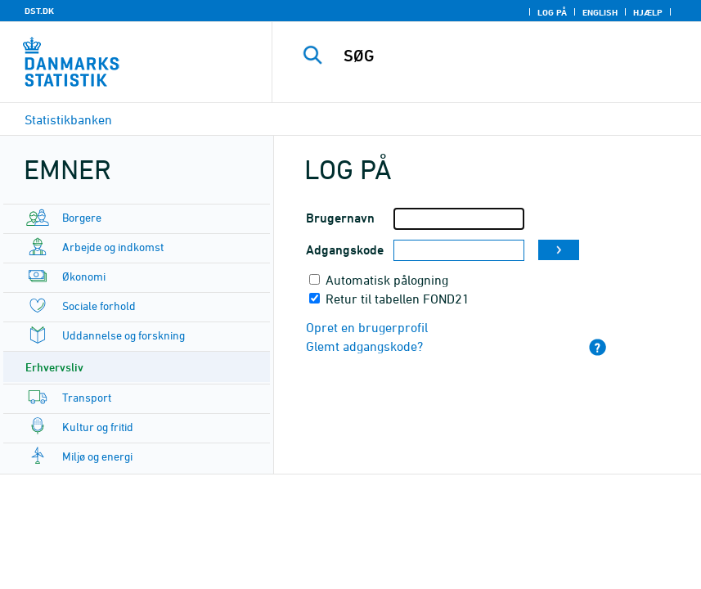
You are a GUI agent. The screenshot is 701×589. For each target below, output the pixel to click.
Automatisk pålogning (387, 279)
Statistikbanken (68, 119)
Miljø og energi (97, 456)
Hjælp (648, 12)
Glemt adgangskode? (364, 346)
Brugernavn (340, 218)
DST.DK (39, 10)
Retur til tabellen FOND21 (398, 298)
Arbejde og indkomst (113, 247)
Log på (552, 12)
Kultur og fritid (97, 427)
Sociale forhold (99, 305)
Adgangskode (345, 250)
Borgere (81, 217)
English (600, 12)
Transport (86, 397)
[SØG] (506, 55)
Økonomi (84, 276)
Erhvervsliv (54, 367)
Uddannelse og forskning (123, 335)
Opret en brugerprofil (367, 327)
